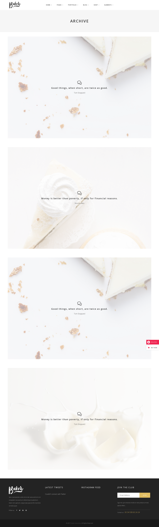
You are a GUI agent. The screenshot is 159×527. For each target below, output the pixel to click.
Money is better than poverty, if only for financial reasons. (79, 198)
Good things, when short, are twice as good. (79, 87)
